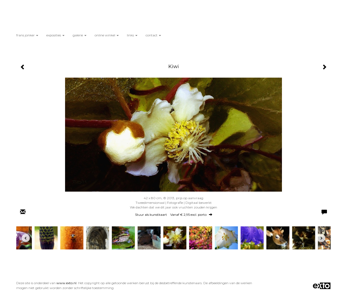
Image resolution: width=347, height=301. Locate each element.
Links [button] (132, 35)
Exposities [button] (55, 35)
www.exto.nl (66, 283)
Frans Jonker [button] (27, 35)
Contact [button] (153, 35)
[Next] (321, 238)
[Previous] (26, 238)
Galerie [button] (79, 35)
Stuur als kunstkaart (173, 215)
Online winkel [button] (107, 35)
